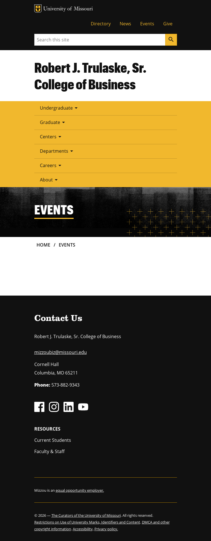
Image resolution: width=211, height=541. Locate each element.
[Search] (171, 40)
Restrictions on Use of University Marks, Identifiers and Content (87, 522)
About (50, 179)
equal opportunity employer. (80, 490)
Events (147, 24)
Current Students (52, 440)
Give (168, 24)
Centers (51, 136)
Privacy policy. (106, 528)
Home (43, 245)
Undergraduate (60, 108)
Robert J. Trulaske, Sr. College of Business (90, 75)
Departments (57, 151)
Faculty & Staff (49, 451)
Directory (101, 24)
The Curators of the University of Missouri (86, 515)
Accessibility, (83, 528)
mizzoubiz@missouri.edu (60, 352)
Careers (51, 165)
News (125, 24)
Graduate (53, 122)
